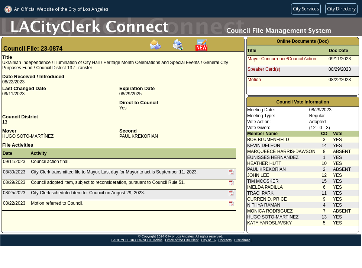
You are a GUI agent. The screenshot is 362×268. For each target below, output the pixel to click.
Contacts (225, 240)
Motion (254, 79)
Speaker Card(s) (264, 69)
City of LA (208, 240)
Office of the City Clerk (181, 240)
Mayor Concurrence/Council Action (282, 58)
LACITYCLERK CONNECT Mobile (136, 240)
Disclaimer (242, 240)
